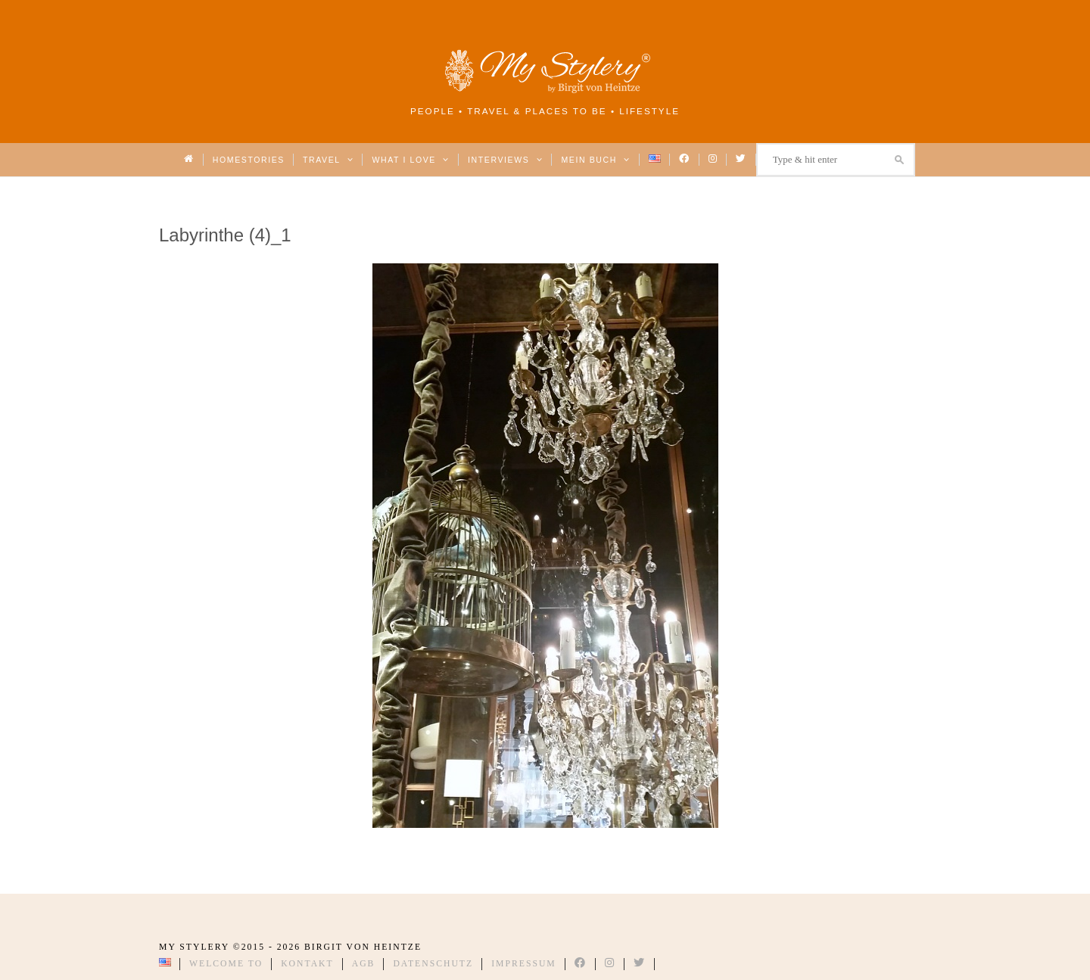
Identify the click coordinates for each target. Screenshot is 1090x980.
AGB (363, 964)
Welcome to (226, 964)
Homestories (249, 159)
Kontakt (307, 964)
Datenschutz (433, 964)
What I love (411, 159)
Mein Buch (596, 159)
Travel (328, 159)
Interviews (505, 159)
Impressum (523, 964)
